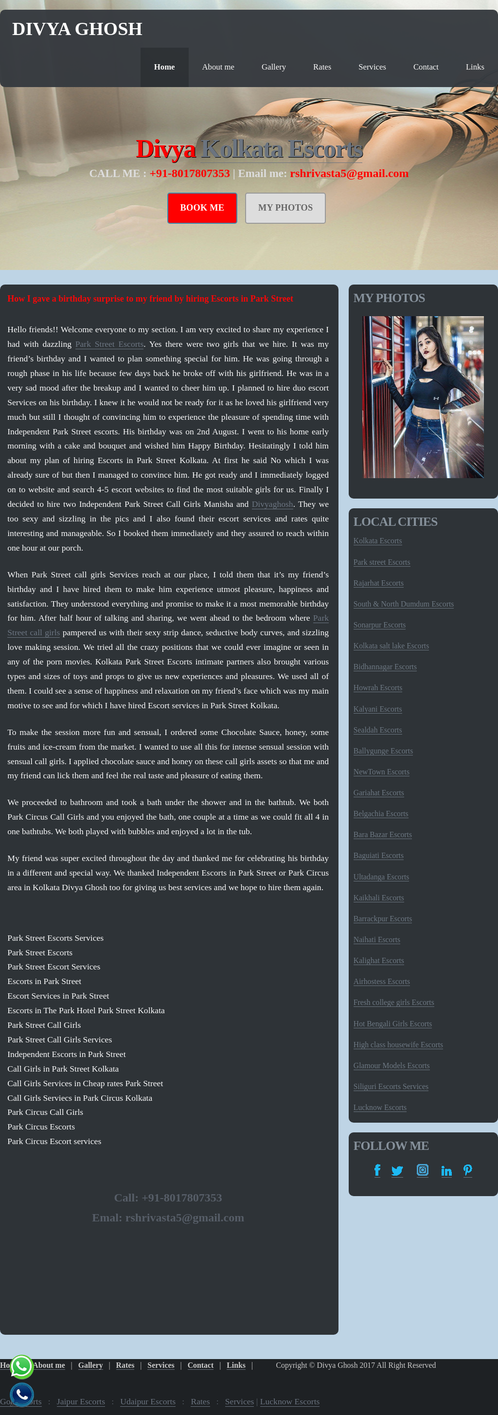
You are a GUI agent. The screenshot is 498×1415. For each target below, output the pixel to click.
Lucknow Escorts (380, 1107)
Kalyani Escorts (378, 709)
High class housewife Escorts (398, 1044)
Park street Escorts (382, 562)
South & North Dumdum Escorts (404, 604)
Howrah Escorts (378, 687)
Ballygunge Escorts (383, 751)
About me (218, 67)
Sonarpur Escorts (380, 625)
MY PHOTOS (285, 208)
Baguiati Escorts (379, 855)
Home (164, 67)
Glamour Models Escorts (392, 1065)
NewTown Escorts (381, 772)
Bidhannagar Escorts (385, 667)
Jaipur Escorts (81, 1401)
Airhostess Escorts (382, 981)
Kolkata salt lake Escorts (391, 646)
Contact (426, 67)
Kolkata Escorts (281, 148)
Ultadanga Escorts (381, 877)
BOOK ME (202, 208)
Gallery (274, 67)
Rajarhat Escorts (379, 583)
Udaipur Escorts (148, 1401)
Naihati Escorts (377, 939)
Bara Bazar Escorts (383, 834)
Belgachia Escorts (381, 813)
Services (372, 67)
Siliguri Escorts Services (391, 1086)
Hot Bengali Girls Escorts (393, 1024)
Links (475, 67)
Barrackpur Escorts (383, 918)
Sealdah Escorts (378, 730)
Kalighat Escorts (379, 960)
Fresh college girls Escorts (394, 1002)
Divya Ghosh (77, 28)
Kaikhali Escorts (379, 898)
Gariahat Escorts (379, 792)
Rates (322, 67)
